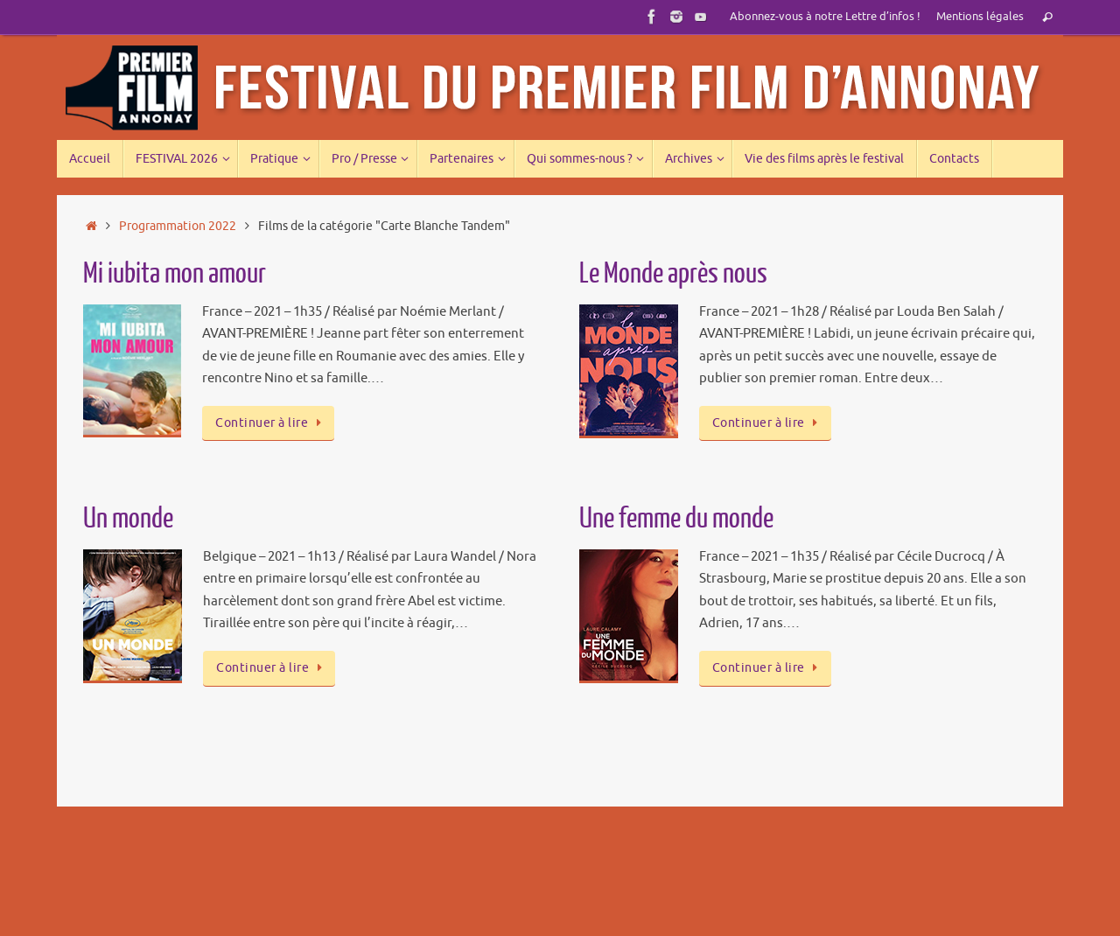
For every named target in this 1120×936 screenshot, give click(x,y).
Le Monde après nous (673, 274)
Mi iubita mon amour (174, 274)
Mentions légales (980, 17)
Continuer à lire (271, 423)
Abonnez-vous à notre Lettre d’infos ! (825, 17)
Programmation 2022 (177, 226)
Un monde (128, 518)
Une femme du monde (676, 518)
